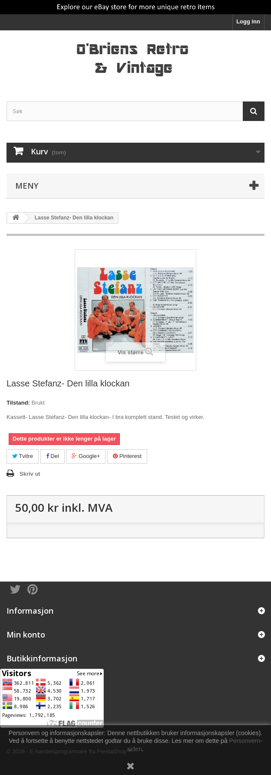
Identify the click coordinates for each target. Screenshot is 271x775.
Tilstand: (18, 402)
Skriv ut (30, 474)
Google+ (86, 456)
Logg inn (248, 21)
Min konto (26, 634)
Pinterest (127, 456)
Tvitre (22, 456)
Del (52, 456)
